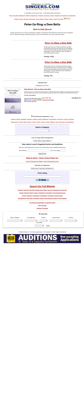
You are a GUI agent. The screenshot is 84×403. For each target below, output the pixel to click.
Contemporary (33, 15)
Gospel (18, 119)
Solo (57, 122)
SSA (33, 101)
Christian (40, 15)
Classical (16, 19)
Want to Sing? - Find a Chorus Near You (42, 158)
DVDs (41, 198)
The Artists (60, 19)
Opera (21, 19)
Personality (32, 19)
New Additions (63, 198)
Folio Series (62, 122)
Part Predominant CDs (59, 193)
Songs (55, 19)
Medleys (52, 122)
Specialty (35, 119)
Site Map (44, 205)
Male (25, 122)
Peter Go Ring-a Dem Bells (58, 43)
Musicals (26, 19)
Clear (48, 225)
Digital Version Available (48, 99)
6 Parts (34, 122)
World (27, 15)
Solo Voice (30, 198)
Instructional (64, 15)
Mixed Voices (14, 122)
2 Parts (47, 122)
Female (21, 122)
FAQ (39, 205)
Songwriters (43, 195)
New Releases (70, 122)
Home (10, 15)
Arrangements (71, 15)
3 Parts (43, 122)
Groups (24, 195)
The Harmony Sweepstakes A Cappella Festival (42, 202)
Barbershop (22, 15)
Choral (52, 15)
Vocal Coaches (59, 195)
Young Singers (40, 19)
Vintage (21, 193)
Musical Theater (28, 193)
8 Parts (29, 122)
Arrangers (51, 195)
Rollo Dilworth (45, 29)
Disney (46, 19)
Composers (36, 195)
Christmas (57, 15)
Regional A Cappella (42, 208)
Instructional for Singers (51, 198)
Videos (51, 19)
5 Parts (38, 122)
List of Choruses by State (34, 161)
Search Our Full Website (42, 186)
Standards (23, 119)
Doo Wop (15, 15)
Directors (29, 195)
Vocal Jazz (46, 15)
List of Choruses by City (51, 161)
